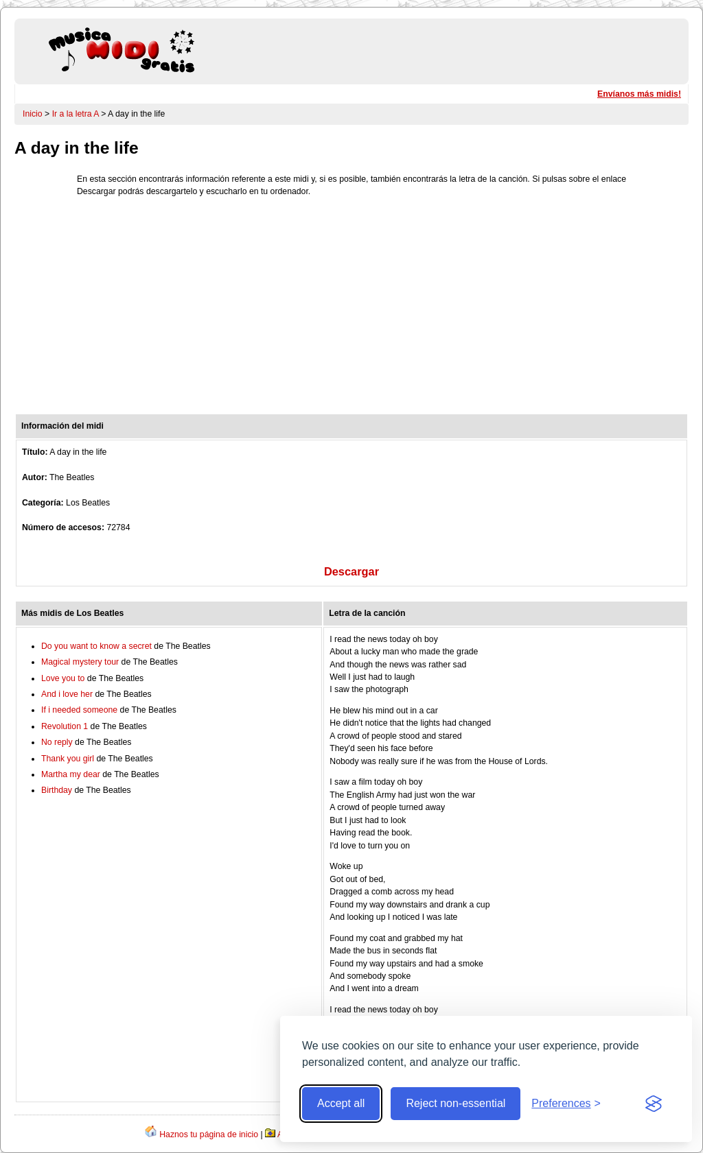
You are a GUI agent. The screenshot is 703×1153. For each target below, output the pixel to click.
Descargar (351, 571)
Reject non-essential (455, 1103)
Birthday (56, 790)
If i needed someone (79, 710)
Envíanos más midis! (639, 94)
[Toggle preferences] (566, 1103)
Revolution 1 (64, 726)
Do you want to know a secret (96, 646)
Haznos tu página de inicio (208, 1134)
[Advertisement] (351, 309)
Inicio (33, 114)
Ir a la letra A (75, 114)
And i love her (67, 694)
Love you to (62, 678)
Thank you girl (67, 758)
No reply (57, 742)
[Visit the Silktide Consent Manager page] (653, 1103)
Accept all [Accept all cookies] (341, 1103)
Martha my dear (70, 774)
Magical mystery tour (80, 662)
